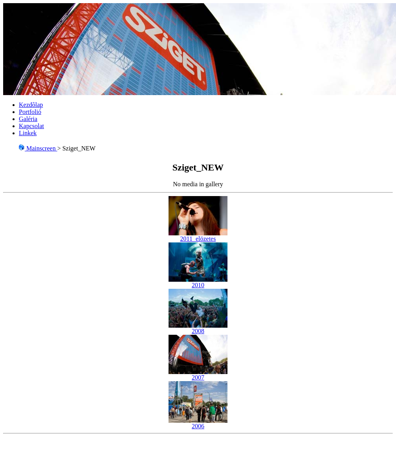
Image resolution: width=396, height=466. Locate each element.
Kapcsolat (31, 126)
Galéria (28, 119)
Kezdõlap (31, 104)
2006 (198, 423)
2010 (198, 282)
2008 (198, 328)
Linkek (28, 133)
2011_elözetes (198, 236)
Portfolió (30, 111)
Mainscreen (37, 148)
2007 (198, 375)
